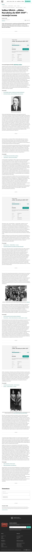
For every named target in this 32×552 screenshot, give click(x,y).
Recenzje (3, 4)
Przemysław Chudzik (4, 18)
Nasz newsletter (18, 538)
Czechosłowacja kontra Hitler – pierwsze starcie (11, 385)
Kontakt (2, 537)
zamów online (25, 49)
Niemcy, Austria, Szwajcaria (19, 7)
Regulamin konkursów (19, 545)
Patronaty (2, 546)
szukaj (8, 1)
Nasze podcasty (18, 537)
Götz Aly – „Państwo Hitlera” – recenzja (10, 386)
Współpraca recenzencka (4, 547)
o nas (15, 1)
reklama (22, 1)
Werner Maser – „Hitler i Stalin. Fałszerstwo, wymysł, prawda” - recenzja (15, 318)
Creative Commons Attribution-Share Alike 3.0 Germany (20, 413)
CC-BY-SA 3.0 (28, 302)
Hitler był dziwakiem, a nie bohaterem (10, 465)
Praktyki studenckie (3, 544)
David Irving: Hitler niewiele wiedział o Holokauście (12, 316)
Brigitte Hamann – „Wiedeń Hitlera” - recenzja (11, 245)
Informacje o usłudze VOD (20, 547)
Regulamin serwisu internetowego (21, 543)
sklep (13, 1)
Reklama (2, 545)
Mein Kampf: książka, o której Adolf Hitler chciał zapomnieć (13, 94)
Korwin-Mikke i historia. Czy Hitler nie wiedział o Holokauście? (14, 92)
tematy (10, 1)
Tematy (2, 538)
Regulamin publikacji (19, 544)
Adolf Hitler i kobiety (18, 64)
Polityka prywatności (19, 546)
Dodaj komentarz (5, 497)
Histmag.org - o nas (3, 536)
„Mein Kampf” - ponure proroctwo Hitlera (10, 157)
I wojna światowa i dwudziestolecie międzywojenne (8, 7)
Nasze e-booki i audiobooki (20, 536)
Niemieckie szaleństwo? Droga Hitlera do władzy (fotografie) (13, 246)
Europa (24, 7)
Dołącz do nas (2, 543)
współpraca (19, 1)
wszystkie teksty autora (5, 510)
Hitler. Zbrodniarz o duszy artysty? (9, 464)
